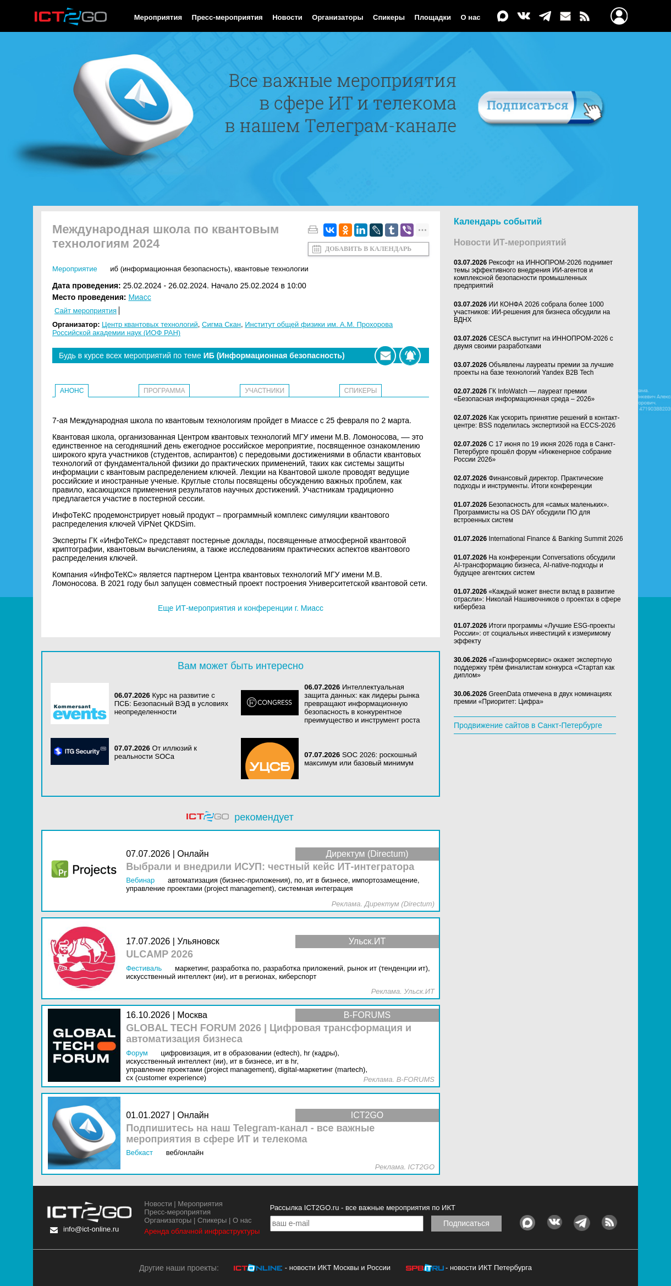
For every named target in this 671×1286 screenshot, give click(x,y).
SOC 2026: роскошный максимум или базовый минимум (360, 759)
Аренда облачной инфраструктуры (202, 1231)
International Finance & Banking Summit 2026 (555, 539)
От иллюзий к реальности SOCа (155, 752)
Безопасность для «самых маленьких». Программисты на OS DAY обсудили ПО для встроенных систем (531, 512)
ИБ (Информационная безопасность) (170, 269)
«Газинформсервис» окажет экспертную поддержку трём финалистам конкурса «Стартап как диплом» (534, 667)
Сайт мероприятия (85, 311)
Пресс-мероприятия (227, 17)
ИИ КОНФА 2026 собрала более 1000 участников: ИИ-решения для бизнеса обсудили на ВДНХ (532, 312)
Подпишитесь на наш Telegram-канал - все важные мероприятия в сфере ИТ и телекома (250, 1134)
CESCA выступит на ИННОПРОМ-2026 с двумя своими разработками (533, 342)
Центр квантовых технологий (150, 324)
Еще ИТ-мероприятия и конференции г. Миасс (240, 608)
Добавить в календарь (368, 249)
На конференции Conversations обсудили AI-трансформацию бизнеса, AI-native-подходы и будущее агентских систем (534, 565)
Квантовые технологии (271, 269)
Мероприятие (74, 269)
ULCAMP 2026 (159, 954)
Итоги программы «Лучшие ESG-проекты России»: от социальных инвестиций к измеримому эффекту (534, 633)
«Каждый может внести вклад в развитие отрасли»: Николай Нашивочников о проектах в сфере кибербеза (537, 599)
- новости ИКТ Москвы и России (338, 1267)
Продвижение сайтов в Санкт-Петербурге (528, 725)
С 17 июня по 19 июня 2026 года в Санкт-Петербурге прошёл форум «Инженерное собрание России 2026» (534, 451)
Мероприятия (158, 17)
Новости (287, 17)
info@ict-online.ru (91, 1229)
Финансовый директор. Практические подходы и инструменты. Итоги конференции (528, 482)
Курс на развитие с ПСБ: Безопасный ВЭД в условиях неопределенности (171, 703)
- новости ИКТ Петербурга (489, 1267)
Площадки (433, 17)
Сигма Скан (221, 324)
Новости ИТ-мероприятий (510, 242)
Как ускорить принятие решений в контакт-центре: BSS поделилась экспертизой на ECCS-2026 (537, 421)
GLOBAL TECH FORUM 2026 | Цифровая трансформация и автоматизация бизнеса (268, 1033)
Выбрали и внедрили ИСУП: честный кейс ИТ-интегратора (270, 867)
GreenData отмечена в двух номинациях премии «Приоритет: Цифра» (533, 697)
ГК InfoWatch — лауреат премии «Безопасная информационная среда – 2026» (524, 395)
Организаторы (337, 17)
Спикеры (389, 17)
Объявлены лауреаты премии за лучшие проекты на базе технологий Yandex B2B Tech (534, 368)
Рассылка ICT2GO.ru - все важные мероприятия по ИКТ (362, 1207)
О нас (471, 17)
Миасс (139, 297)
